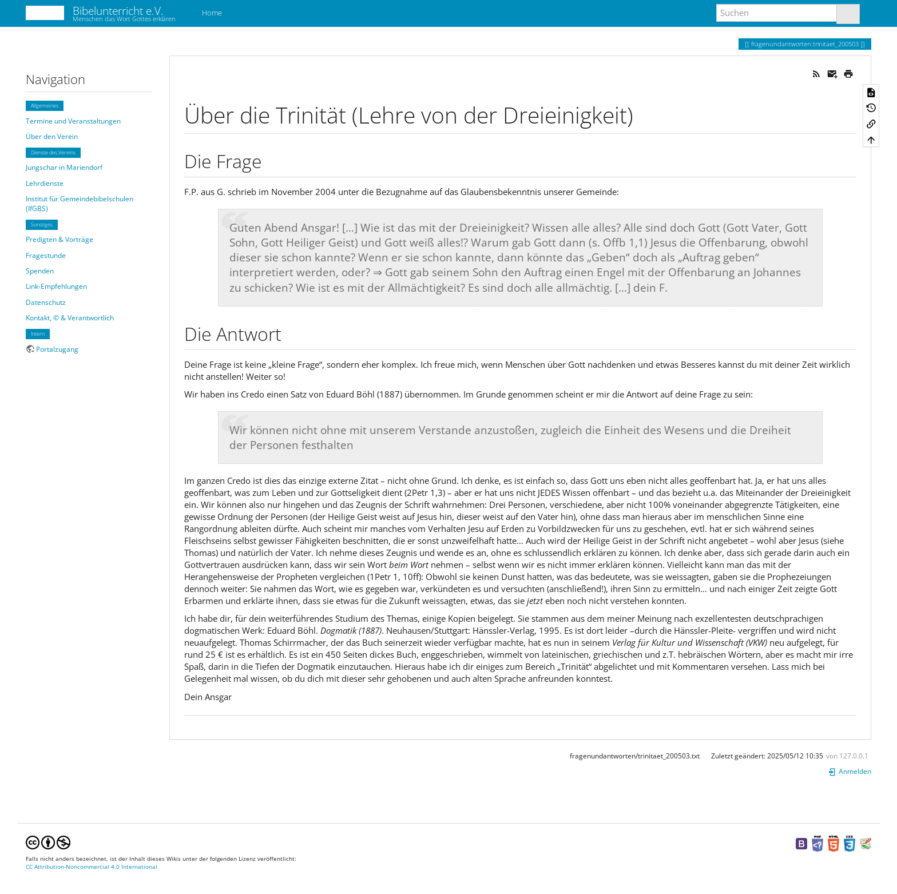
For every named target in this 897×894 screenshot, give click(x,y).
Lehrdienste (44, 183)
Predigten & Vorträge (59, 239)
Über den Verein (52, 136)
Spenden (40, 271)
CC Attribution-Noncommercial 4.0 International (91, 867)
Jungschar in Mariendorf (64, 167)
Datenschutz (46, 302)
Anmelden (849, 771)
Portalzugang (57, 349)
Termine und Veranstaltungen (73, 121)
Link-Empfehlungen (56, 286)
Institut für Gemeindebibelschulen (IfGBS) (79, 203)
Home (211, 12)
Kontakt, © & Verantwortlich (70, 318)
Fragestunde (46, 255)
